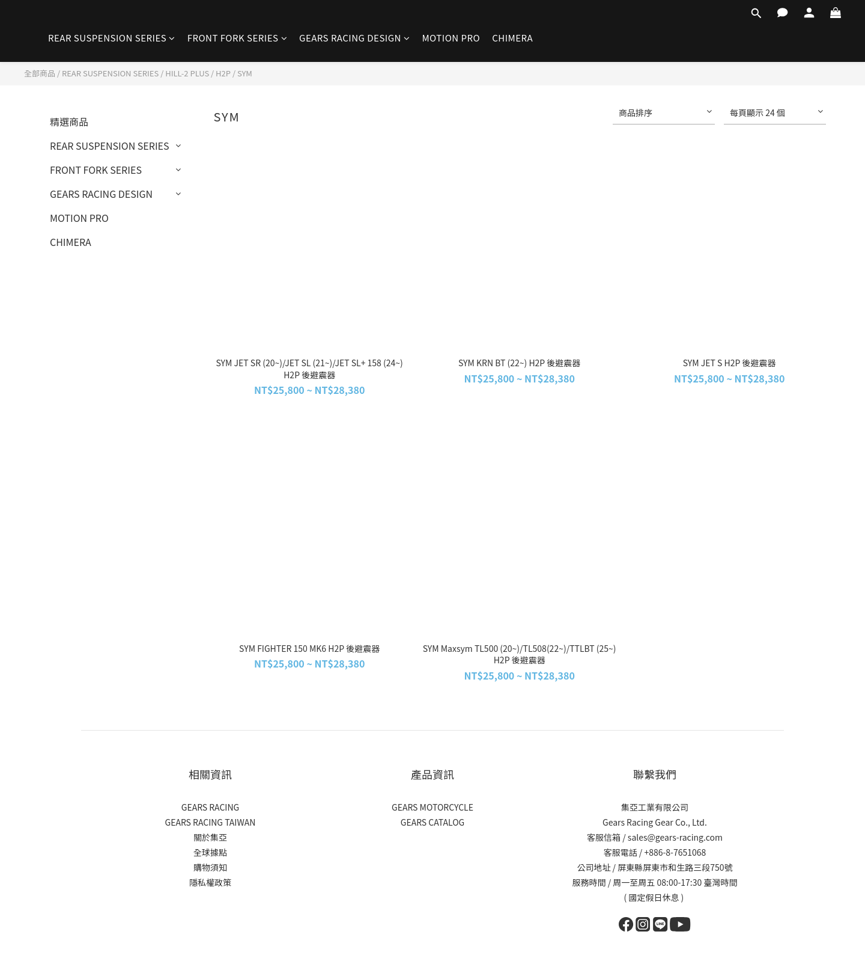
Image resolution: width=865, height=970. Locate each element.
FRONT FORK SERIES (237, 37)
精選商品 (69, 121)
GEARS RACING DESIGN (354, 37)
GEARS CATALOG (433, 822)
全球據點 (210, 852)
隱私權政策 (210, 882)
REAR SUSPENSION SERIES (111, 37)
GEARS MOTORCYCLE (432, 807)
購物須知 (210, 867)
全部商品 (39, 73)
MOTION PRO (451, 37)
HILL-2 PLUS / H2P (198, 73)
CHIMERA (512, 37)
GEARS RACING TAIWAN (210, 822)
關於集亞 (210, 837)
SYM (244, 73)
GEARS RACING (210, 807)
